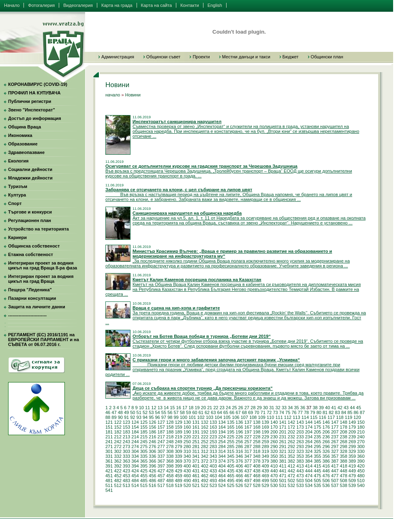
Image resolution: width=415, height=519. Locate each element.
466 (239, 475)
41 (333, 407)
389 (352, 461)
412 (291, 465)
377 (248, 461)
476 (326, 475)
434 (221, 470)
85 (349, 412)
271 (109, 446)
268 (343, 441)
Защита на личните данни (36, 306)
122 (117, 422)
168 (256, 427)
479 (352, 475)
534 (308, 485)
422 (117, 470)
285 (230, 446)
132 (204, 422)
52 (145, 412)
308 (169, 451)
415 (317, 465)
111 (278, 417)
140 (274, 422)
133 (213, 422)
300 (360, 446)
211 (109, 436)
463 (213, 475)
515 (144, 485)
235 (317, 436)
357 (334, 456)
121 (109, 422)
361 (109, 461)
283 (213, 446)
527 (248, 485)
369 (178, 461)
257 (248, 441)
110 (270, 417)
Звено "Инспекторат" (31, 109)
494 (221, 480)
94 (145, 417)
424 (135, 470)
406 (239, 465)
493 (213, 480)
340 (187, 456)
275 (144, 446)
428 (169, 470)
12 (153, 407)
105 (227, 417)
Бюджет (290, 56)
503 (300, 480)
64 (219, 412)
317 (248, 451)
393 (126, 465)
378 (256, 461)
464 (221, 475)
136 (239, 422)
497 (248, 480)
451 (109, 475)
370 (187, 461)
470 (274, 475)
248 (169, 441)
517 (161, 485)
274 (135, 446)
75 (287, 412)
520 (187, 485)
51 (139, 412)
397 (161, 465)
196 (239, 431)
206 (326, 431)
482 (117, 480)
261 (282, 441)
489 (178, 480)
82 (331, 412)
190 (187, 431)
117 (331, 417)
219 (178, 436)
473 (300, 475)
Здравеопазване (26, 152)
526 (239, 485)
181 (109, 431)
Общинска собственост (34, 245)
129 (178, 422)
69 (250, 412)
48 (120, 412)
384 (308, 461)
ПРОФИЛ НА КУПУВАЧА (34, 92)
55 (163, 412)
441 (282, 470)
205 (317, 431)
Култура (17, 194)
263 (300, 441)
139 (265, 422)
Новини (133, 94)
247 (161, 441)
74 (281, 412)
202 (291, 431)
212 (117, 436)
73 (275, 412)
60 (194, 412)
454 (135, 475)
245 (144, 441)
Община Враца (24, 126)
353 (300, 456)
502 (291, 480)
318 (256, 451)
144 (308, 422)
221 (195, 436)
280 (187, 446)
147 (334, 422)
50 (132, 412)
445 (317, 470)
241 (109, 441)
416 (326, 465)
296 (326, 446)
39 (321, 407)
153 (126, 427)
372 (204, 461)
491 (195, 480)
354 (308, 456)
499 (265, 480)
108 (253, 417)
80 (319, 412)
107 (244, 417)
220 (187, 436)
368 (169, 461)
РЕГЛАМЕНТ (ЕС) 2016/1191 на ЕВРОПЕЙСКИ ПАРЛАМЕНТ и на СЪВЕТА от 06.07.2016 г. (43, 339)
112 (287, 417)
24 (228, 407)
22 (215, 407)
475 (317, 475)
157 (161, 427)
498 (256, 480)
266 (326, 441)
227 (248, 436)
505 (317, 480)
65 (225, 412)
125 (144, 422)
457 (161, 475)
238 (343, 436)
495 (230, 480)
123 (126, 422)
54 (157, 412)
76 (293, 412)
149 (352, 422)
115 (313, 417)
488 (169, 480)
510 (360, 480)
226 (239, 436)
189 (178, 431)
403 (213, 465)
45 (358, 407)
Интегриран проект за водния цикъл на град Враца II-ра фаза (42, 265)
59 (188, 412)
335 (144, 456)
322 (291, 451)
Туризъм (17, 186)
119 (348, 417)
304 (135, 451)
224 (221, 436)
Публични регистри (29, 101)
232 (291, 436)
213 (126, 436)
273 (126, 446)
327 (334, 451)
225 (230, 436)
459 (178, 475)
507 (334, 480)
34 (290, 407)
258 (256, 441)
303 (126, 451)
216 (152, 436)
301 (109, 451)
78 (306, 412)
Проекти (201, 56)
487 (161, 480)
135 (230, 422)
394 (135, 465)
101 (192, 417)
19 (197, 407)
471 (282, 475)
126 (152, 422)
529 (265, 485)
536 (326, 485)
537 (334, 485)
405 (230, 465)
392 (117, 465)
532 (291, 485)
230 (274, 436)
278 (169, 446)
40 (327, 407)
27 (246, 407)
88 (107, 417)
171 (282, 427)
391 (109, 465)
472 (291, 475)
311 (195, 451)
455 (144, 475)
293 (300, 446)
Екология (18, 160)
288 (256, 446)
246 (152, 441)
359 (352, 456)
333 (126, 456)
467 (248, 475)
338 (169, 456)
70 (257, 412)
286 (239, 446)
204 (308, 431)
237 (334, 436)
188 (169, 431)
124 (135, 422)
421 (109, 470)
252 (204, 441)
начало (112, 94)
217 (161, 436)
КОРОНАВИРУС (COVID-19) (37, 84)
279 (178, 446)
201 (282, 431)
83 (337, 412)
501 (282, 480)
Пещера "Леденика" (30, 289)
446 (326, 470)
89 (113, 417)
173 (300, 427)
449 (352, 470)
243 (126, 441)
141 (282, 422)
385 (317, 461)
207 (334, 431)
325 (317, 451)
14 (166, 407)
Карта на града (117, 5)
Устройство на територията (38, 228)
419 (352, 465)
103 (209, 417)
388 (343, 461)
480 (360, 475)
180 (360, 427)
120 (357, 417)
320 (274, 451)
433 (213, 470)
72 (269, 412)
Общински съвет (163, 56)
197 (248, 431)
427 (161, 470)
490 (187, 480)
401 (195, 465)
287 (248, 446)
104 (218, 417)
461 (195, 475)
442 (291, 470)
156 (152, 427)
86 (356, 412)
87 (362, 412)
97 (163, 417)
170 (274, 427)
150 (360, 422)
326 (326, 451)
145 (317, 422)
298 (343, 446)
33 (284, 407)
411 (282, 465)
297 (334, 446)
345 (230, 456)
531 (282, 485)
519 (178, 485)
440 (274, 470)
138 (256, 422)
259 (265, 441)
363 (126, 461)
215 (144, 436)
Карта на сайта (156, 5)
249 (178, 441)
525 (230, 485)
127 (161, 422)
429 (178, 470)
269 (352, 441)
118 (339, 417)
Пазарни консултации (32, 298)
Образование (23, 143)
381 (282, 461)
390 (360, 461)
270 (360, 441)
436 (239, 470)
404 (221, 465)
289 (265, 446)
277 (161, 446)
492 (204, 480)
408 (256, 465)
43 (346, 407)
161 (195, 427)
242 (117, 441)
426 (152, 470)
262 (291, 441)
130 (187, 422)
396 (152, 465)
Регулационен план (29, 220)
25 (234, 407)
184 (135, 431)
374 (221, 461)
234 (308, 436)
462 (204, 475)
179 (352, 427)
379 (265, 461)
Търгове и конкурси (30, 211)
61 (201, 412)
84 (343, 412)
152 (117, 427)
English (215, 5)
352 (291, 456)
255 (230, 441)
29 (259, 407)
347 (248, 456)
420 (360, 465)
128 (169, 422)
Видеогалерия (78, 5)
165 (230, 427)
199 (265, 431)
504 (308, 480)
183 (126, 431)
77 (300, 412)
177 (334, 427)
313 (213, 451)
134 (221, 422)
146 (326, 422)
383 (300, 461)
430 (187, 470)
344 (221, 456)
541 (109, 490)
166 (239, 427)
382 (291, 461)
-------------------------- (27, 315)
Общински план (327, 56)
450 (360, 470)
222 (204, 436)
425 (144, 470)
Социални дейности (30, 169)
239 (352, 436)
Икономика (20, 135)
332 (117, 456)
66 (231, 412)
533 (300, 485)
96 (157, 417)
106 (235, 417)
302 (117, 451)
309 (178, 451)
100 (183, 417)
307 (161, 451)
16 (178, 407)
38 (314, 407)
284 (221, 446)
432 (204, 470)
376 (239, 461)
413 (300, 465)
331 (109, 456)
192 (204, 431)
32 (278, 407)
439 (265, 470)
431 (195, 470)
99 (175, 417)
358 (343, 456)
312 (204, 451)
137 (248, 422)
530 (274, 485)
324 (308, 451)
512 (117, 485)
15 (172, 407)
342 (204, 456)
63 (213, 412)
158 (169, 427)
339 (178, 456)
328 (343, 451)
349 (265, 456)
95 (151, 417)
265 (317, 441)
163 (213, 427)
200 (274, 431)
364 (135, 461)
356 (326, 456)
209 (352, 431)
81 (325, 412)
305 (144, 451)
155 (144, 427)
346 (239, 456)
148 (343, 422)
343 (213, 456)
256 (239, 441)
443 (300, 470)
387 (334, 461)
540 (360, 485)
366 (152, 461)
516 (152, 485)
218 (169, 436)
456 (152, 475)
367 (161, 461)
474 (308, 475)
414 (308, 465)
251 (195, 441)
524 (221, 485)
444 (308, 470)
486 (152, 480)
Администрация (117, 56)
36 (302, 407)
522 (204, 485)
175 (317, 427)
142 (291, 422)
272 (117, 446)
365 (144, 461)
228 (256, 436)
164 (221, 427)
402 (204, 465)
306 (152, 451)
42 (340, 407)
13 (160, 407)
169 (265, 427)
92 (132, 417)
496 (239, 480)
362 (117, 461)
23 (222, 407)
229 (265, 436)
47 (113, 412)
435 (230, 470)
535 (317, 485)
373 (213, 461)
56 (169, 412)
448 (343, 470)
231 (282, 436)
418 (343, 465)
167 (248, 427)
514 (135, 485)
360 (360, 456)
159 (178, 427)
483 (126, 480)
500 (274, 480)
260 (274, 441)
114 (305, 417)
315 (230, 451)
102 (201, 417)
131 (195, 422)
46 (107, 412)
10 (141, 407)
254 (221, 441)
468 (256, 475)
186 (152, 431)
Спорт (14, 203)
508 (343, 480)
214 (135, 436)
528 (256, 485)
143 (300, 422)
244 (135, 441)
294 (308, 446)
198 (256, 431)
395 (144, 465)
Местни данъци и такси (246, 56)
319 (265, 451)
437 (248, 470)
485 (144, 480)
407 (248, 465)
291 (282, 446)
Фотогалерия (41, 5)
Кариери (17, 237)
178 (343, 427)
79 (312, 412)
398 (169, 465)
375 (230, 461)
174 (308, 427)
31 (271, 407)
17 (184, 407)
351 (282, 456)
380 (274, 461)
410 (274, 465)
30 (265, 407)
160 (187, 427)
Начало (11, 5)
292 (291, 446)
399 (178, 465)
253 (213, 441)
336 (152, 456)
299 (352, 446)
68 (244, 412)
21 (209, 407)
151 (109, 427)
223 (213, 436)
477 (334, 475)
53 (151, 412)
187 (161, 431)
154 (135, 427)
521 (195, 485)
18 (190, 407)
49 (126, 412)
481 (109, 480)
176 (326, 427)
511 (109, 485)
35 (296, 407)
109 (261, 417)
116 (322, 417)
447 (334, 470)
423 (126, 470)
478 (343, 475)
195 (230, 431)
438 (256, 470)
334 (135, 456)
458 (169, 475)
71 (263, 412)
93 (139, 417)
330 (360, 451)
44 (352, 407)
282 (204, 446)
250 (187, 441)
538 (343, 485)
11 (147, 407)
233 (300, 436)
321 (282, 451)
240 (360, 436)
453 (126, 475)
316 (239, 451)
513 (126, 485)
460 (187, 475)
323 (300, 451)
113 (296, 417)
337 (161, 456)
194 (221, 431)
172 (291, 427)
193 (213, 431)
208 (343, 431)
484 (135, 480)
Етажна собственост (30, 254)
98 (169, 417)
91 (126, 417)
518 (169, 485)
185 (144, 431)
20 (203, 407)
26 (240, 407)
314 (221, 451)
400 (187, 465)
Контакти (189, 5)
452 (117, 475)
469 (265, 475)
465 (230, 475)
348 (256, 456)
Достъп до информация (34, 118)
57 (175, 412)
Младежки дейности (30, 177)
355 (317, 456)
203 (300, 431)
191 (195, 431)
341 (195, 456)
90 (120, 417)
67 (238, 412)
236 (326, 436)
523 (213, 485)
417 (334, 465)
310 (187, 451)
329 (352, 451)
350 (274, 456)
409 (265, 465)
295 (317, 446)
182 (117, 431)
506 (326, 480)
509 (352, 480)
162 (204, 427)
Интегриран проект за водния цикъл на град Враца (40, 279)
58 (182, 412)
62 (207, 412)
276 (152, 446)
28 (252, 407)
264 (308, 441)
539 (352, 485)
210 (360, 431)
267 (334, 441)
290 (274, 446)
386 (326, 461)
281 (195, 446)
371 (195, 461)
